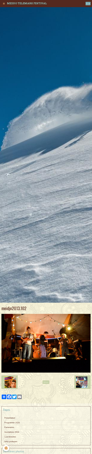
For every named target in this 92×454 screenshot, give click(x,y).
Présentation (9, 418)
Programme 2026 (12, 422)
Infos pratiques (10, 441)
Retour (45, 382)
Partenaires (9, 427)
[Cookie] (6, 448)
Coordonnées (10, 436)
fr (87, 3)
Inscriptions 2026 (11, 432)
